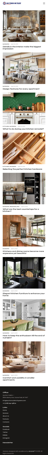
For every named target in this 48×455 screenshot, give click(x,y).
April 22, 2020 (14, 86)
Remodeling (14, 206)
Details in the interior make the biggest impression (22, 48)
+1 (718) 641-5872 (9, 403)
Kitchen (6, 126)
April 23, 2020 (14, 44)
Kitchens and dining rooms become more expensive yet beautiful (23, 252)
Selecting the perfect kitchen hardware (22, 169)
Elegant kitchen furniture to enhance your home (24, 294)
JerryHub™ (31, 451)
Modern (6, 44)
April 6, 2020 (24, 206)
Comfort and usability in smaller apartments (18, 379)
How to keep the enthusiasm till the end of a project (24, 337)
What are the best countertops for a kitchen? (21, 210)
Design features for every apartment (21, 89)
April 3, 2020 (14, 248)
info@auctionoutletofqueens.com (14, 400)
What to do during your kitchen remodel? (23, 129)
